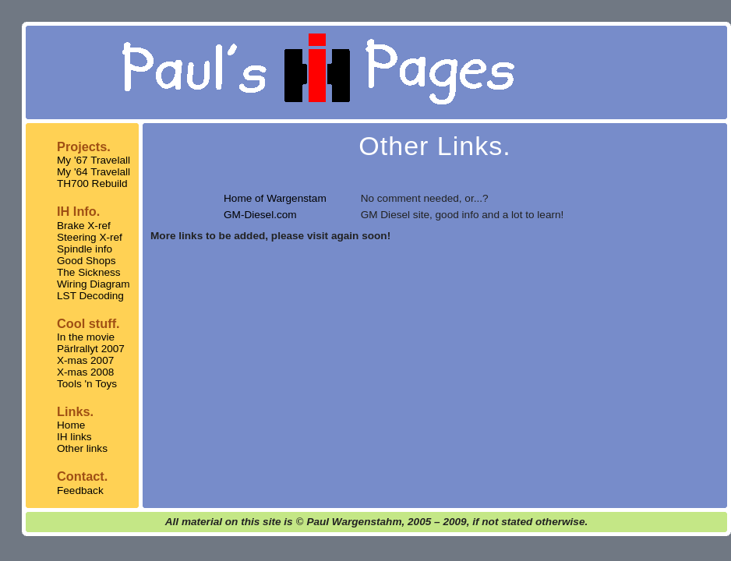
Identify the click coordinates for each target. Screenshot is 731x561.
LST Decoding (90, 296)
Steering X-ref (89, 237)
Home (71, 425)
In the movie (86, 337)
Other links (82, 448)
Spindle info (84, 249)
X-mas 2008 (85, 372)
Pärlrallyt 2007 (91, 349)
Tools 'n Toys (87, 384)
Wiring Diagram (93, 284)
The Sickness (89, 272)
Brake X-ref (84, 225)
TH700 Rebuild (92, 183)
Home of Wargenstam (275, 198)
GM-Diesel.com (260, 215)
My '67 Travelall (93, 160)
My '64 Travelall (93, 172)
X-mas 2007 (85, 360)
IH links (74, 437)
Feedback (80, 490)
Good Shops (86, 260)
